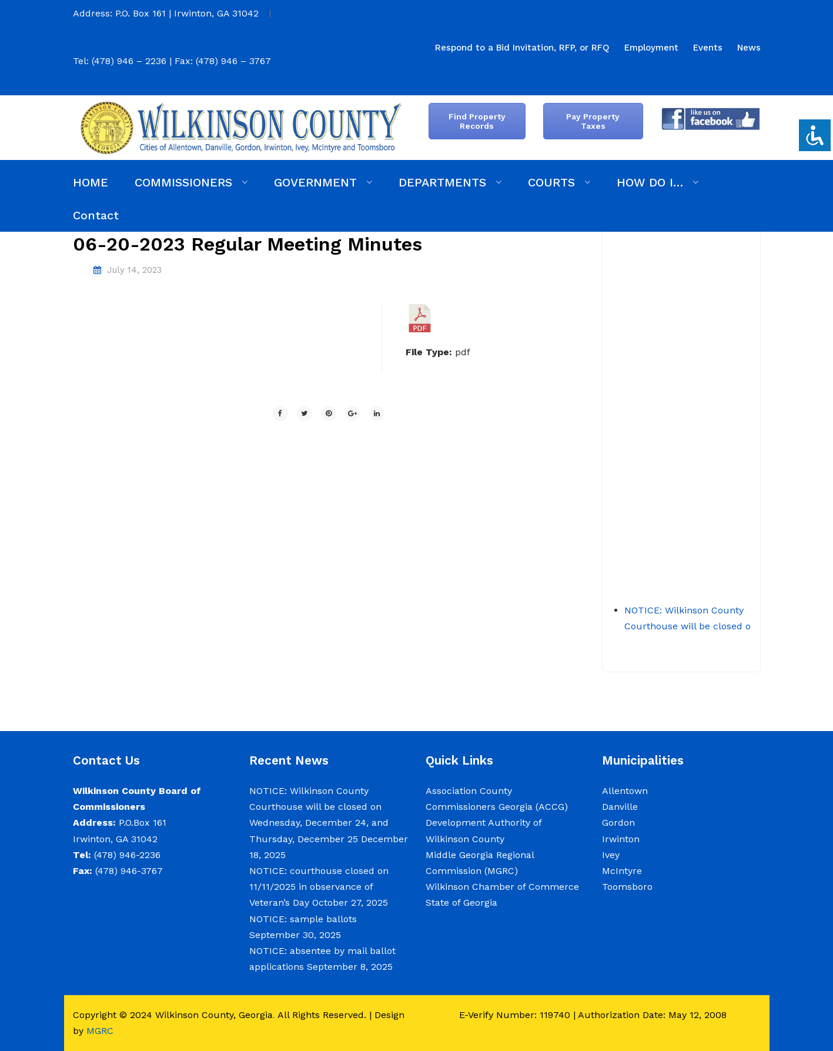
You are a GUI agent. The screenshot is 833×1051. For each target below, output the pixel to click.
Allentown (625, 790)
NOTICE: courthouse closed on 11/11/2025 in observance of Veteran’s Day (319, 886)
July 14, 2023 (134, 270)
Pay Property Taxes (593, 121)
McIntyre (622, 870)
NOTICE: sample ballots (303, 919)
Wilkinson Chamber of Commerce (504, 886)
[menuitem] (522, 47)
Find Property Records (477, 121)
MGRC (99, 1030)
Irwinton (621, 839)
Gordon (618, 822)
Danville (620, 806)
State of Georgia (461, 902)
